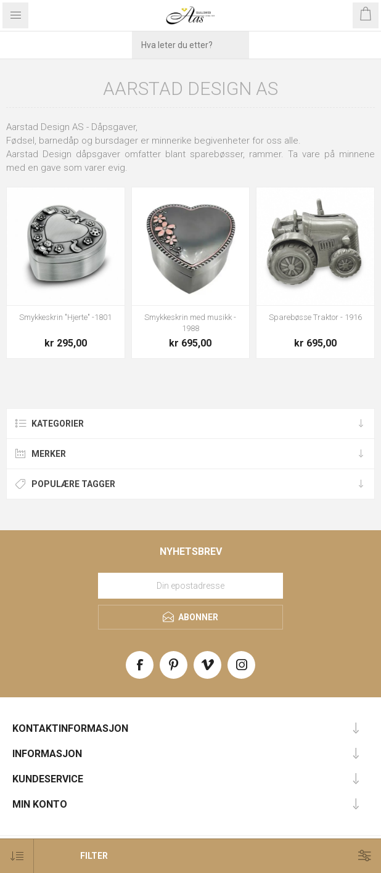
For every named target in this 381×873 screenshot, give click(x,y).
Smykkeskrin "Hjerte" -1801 (65, 317)
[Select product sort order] (17, 856)
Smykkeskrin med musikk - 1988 (190, 323)
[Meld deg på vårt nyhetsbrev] (190, 586)
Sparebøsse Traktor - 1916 (315, 317)
